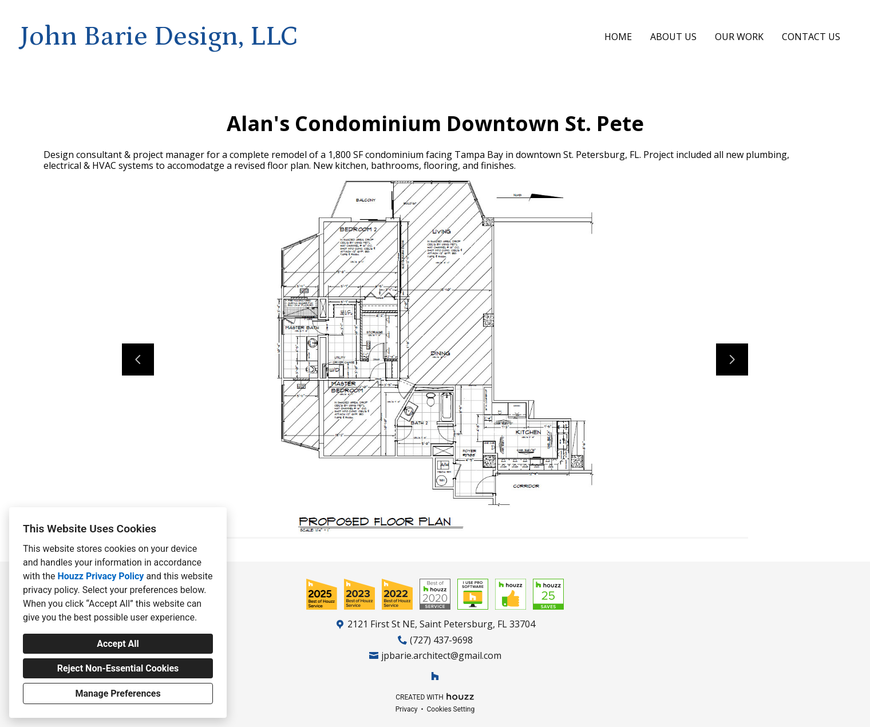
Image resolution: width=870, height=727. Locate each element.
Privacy (407, 709)
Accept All (118, 643)
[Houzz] (435, 676)
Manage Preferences (117, 693)
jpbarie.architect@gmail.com (441, 655)
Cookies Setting (451, 709)
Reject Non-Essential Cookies (118, 668)
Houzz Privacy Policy (100, 576)
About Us (673, 36)
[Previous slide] (138, 359)
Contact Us (811, 36)
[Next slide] (732, 359)
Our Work (739, 36)
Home (618, 36)
